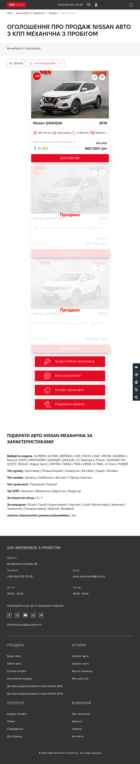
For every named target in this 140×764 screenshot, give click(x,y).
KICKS (87, 456)
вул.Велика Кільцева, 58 (22, 563)
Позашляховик (52, 470)
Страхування (15, 728)
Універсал (72, 470)
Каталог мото (80, 663)
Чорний (74, 504)
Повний (51, 484)
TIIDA (77, 464)
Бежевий (67, 508)
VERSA (87, 464)
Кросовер (32, 470)
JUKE (77, 456)
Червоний (14, 508)
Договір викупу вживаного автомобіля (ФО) (35, 686)
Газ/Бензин (46, 477)
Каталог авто (80, 656)
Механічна (42, 491)
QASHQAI (54, 460)
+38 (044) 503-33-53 (20, 576)
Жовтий (53, 508)
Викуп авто (14, 656)
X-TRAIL (99, 464)
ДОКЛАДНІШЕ (70, 158)
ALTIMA (53, 456)
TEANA (67, 464)
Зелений (117, 504)
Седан (100, 470)
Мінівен (112, 470)
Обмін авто (14, 663)
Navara (12, 460)
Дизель (30, 477)
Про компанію (81, 713)
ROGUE (23, 464)
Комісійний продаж (19, 678)
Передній (37, 484)
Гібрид (73, 477)
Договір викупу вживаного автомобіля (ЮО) (35, 693)
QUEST (11, 464)
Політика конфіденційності (24, 624)
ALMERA (40, 456)
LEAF (96, 456)
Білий (32, 504)
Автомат (27, 491)
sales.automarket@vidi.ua (89, 576)
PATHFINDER (37, 460)
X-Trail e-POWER (117, 464)
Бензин (61, 477)
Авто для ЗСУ (80, 678)
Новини (77, 728)
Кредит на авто (17, 713)
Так (73, 515)
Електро (86, 477)
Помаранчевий (35, 508)
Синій (86, 504)
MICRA (106, 456)
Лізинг (11, 721)
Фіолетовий (100, 504)
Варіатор (59, 491)
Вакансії (77, 721)
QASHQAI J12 (115, 460)
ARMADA (66, 456)
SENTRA (55, 464)
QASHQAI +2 (70, 460)
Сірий (42, 504)
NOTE (22, 460)
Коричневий (57, 504)
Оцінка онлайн (16, 671)
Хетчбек (88, 470)
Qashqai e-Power (93, 460)
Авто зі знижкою (82, 671)
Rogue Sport (39, 464)
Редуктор (74, 491)
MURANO (119, 456)
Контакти (77, 736)
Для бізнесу (14, 736)
